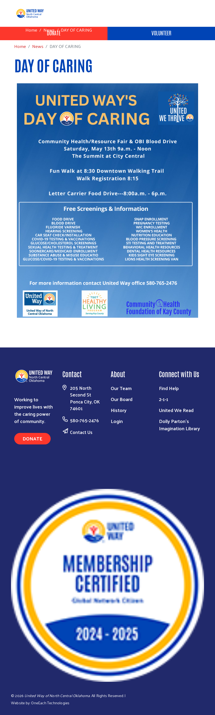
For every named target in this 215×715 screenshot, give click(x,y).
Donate (32, 438)
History (119, 410)
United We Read (176, 410)
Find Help (169, 388)
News (49, 30)
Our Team (121, 388)
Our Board (121, 399)
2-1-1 (163, 399)
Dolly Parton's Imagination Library (179, 424)
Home (31, 30)
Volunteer (161, 32)
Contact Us (81, 432)
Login (117, 421)
